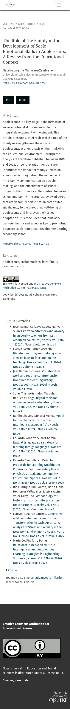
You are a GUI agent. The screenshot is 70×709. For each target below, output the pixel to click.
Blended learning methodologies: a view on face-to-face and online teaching (37, 358)
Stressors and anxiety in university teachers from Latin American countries (38, 335)
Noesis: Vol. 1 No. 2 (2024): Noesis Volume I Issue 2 (37, 407)
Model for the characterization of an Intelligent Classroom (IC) (38, 420)
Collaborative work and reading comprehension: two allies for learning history (36, 375)
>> (15, 570)
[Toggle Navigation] (59, 5)
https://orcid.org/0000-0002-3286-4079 (24, 82)
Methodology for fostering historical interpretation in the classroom (37, 500)
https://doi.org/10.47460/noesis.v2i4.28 (26, 243)
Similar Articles (18, 321)
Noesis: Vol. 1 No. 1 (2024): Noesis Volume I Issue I (36, 429)
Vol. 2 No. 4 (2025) (14, 24)
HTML (22, 100)
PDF (8, 100)
